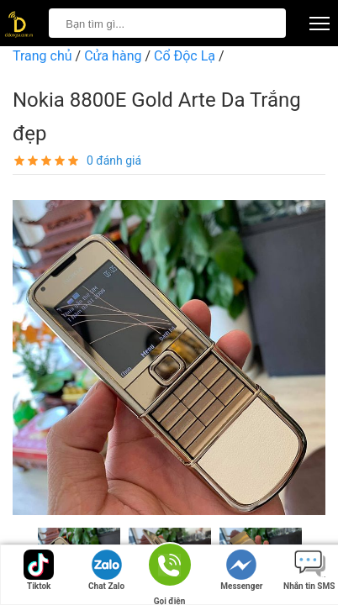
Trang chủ (42, 56)
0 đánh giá (114, 160)
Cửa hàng (112, 56)
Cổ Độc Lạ (184, 56)
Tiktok (39, 570)
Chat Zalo (106, 570)
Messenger (241, 570)
